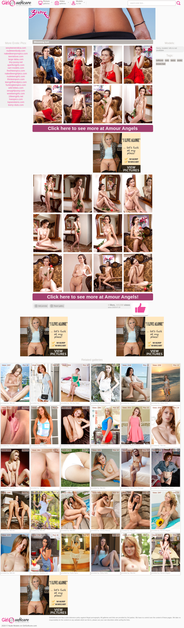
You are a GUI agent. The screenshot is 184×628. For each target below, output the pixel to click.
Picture (45, 3)
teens (173, 60)
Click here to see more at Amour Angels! (92, 296)
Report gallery (57, 306)
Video (62, 3)
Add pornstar (41, 306)
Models (78, 3)
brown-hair (160, 64)
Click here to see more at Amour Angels (93, 128)
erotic (179, 60)
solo (167, 60)
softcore (159, 60)
